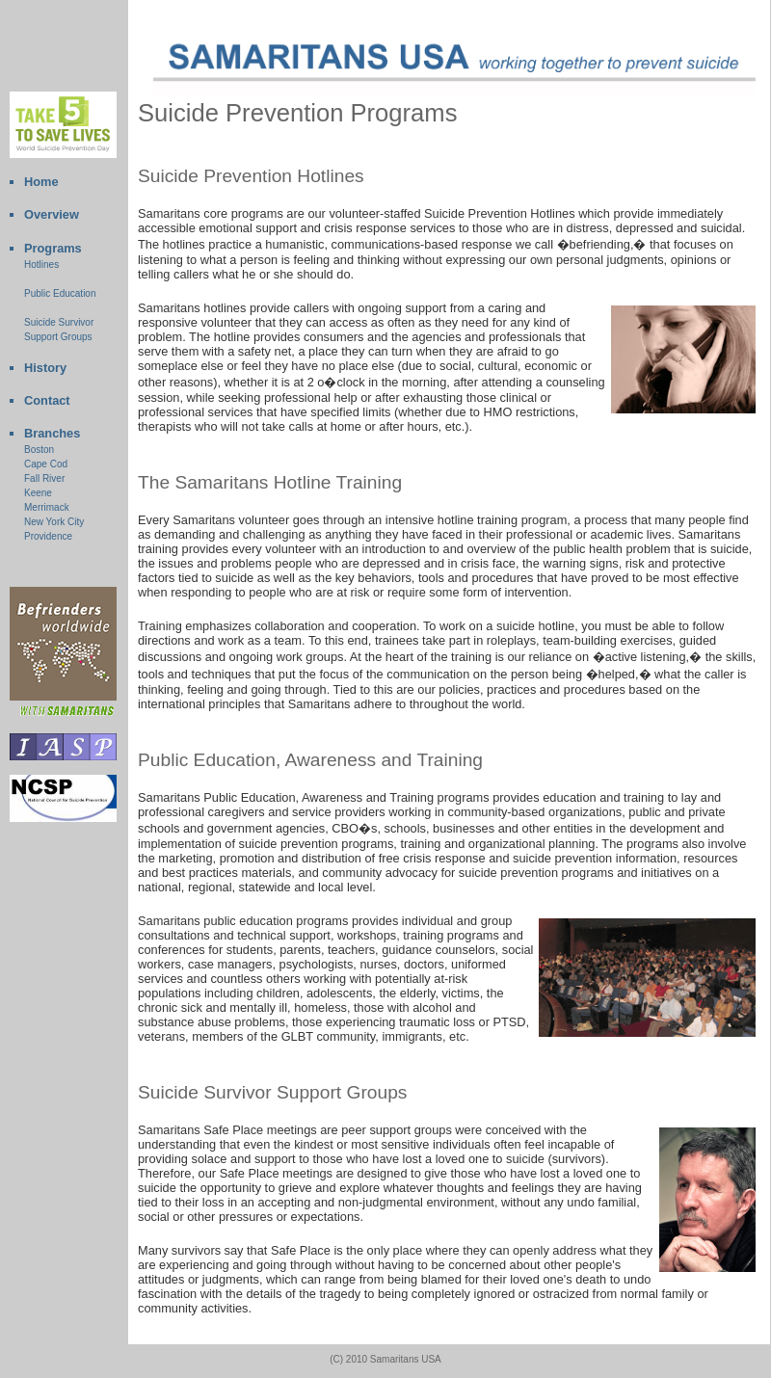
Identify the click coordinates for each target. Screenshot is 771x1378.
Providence (48, 536)
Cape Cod (45, 464)
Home (41, 181)
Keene (38, 493)
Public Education (60, 293)
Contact (47, 400)
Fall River (44, 478)
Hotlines (41, 264)
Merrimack (46, 507)
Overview (51, 214)
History (45, 367)
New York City (54, 522)
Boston (39, 449)
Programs (53, 248)
